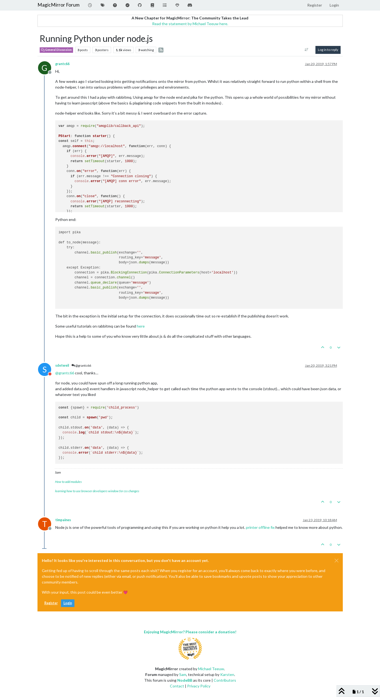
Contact (177, 686)
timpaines (63, 520)
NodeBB (184, 680)
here (141, 326)
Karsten (227, 674)
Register (51, 603)
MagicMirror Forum (58, 5)
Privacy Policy (198, 686)
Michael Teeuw (211, 668)
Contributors (225, 680)
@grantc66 (81, 365)
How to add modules (68, 482)
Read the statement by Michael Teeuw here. (190, 23)
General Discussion (56, 49)
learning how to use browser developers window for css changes (97, 491)
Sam (182, 674)
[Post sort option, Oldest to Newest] (306, 50)
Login (67, 603)
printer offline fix (260, 527)
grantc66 (62, 64)
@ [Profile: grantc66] (64, 373)
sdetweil (62, 365)
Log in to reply (328, 50)
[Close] (336, 560)
